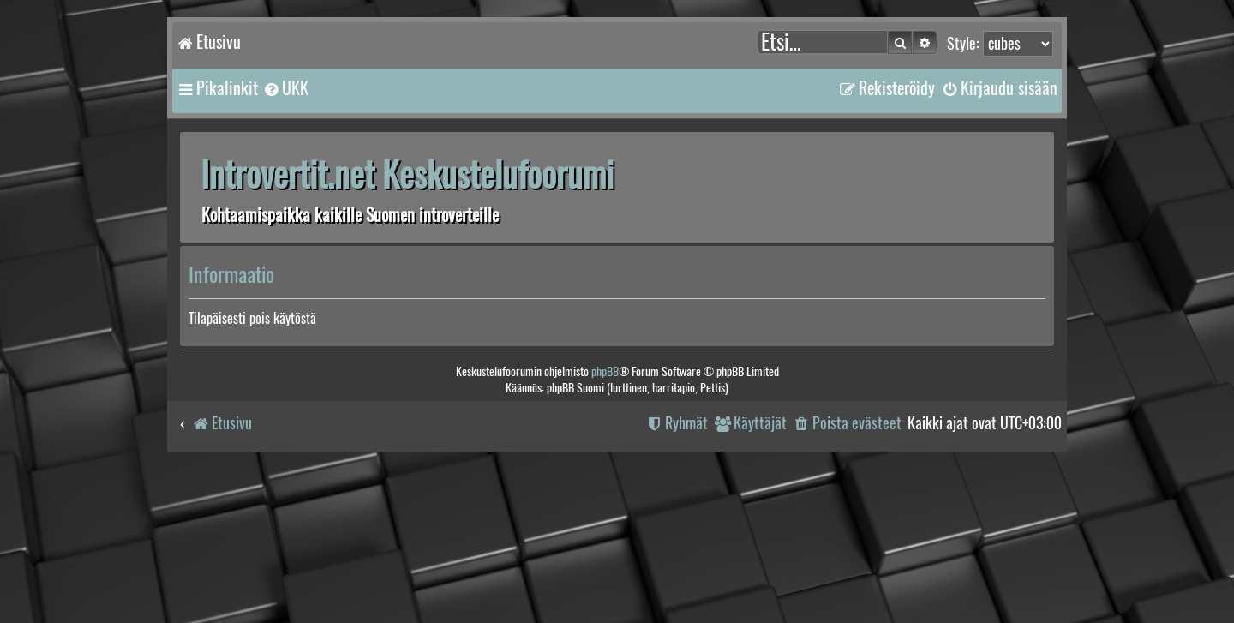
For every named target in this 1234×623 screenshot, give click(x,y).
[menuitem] (285, 88)
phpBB (605, 371)
